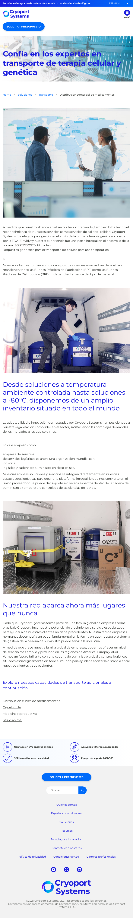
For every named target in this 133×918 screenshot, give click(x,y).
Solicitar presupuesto (24, 26)
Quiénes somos (66, 804)
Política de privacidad (31, 856)
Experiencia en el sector (66, 813)
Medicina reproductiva (20, 714)
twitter (66, 869)
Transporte (46, 94)
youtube (53, 869)
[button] (114, 3)
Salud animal (12, 720)
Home (7, 94)
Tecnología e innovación (66, 839)
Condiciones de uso (66, 856)
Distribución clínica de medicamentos (31, 701)
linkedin (79, 869)
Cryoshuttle (12, 707)
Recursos (67, 830)
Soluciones (25, 94)
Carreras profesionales (101, 856)
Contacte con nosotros (67, 848)
